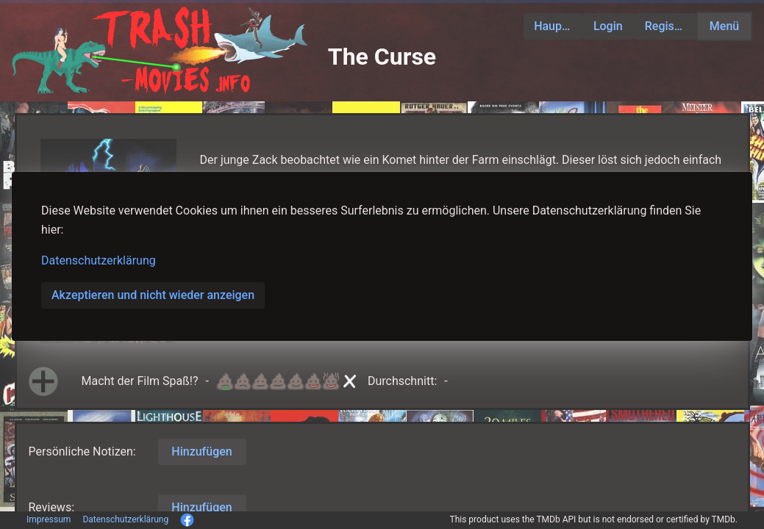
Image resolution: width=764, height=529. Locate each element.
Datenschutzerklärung (98, 260)
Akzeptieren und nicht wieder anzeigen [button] (152, 295)
